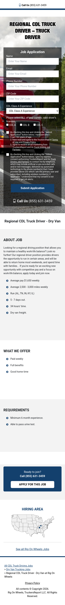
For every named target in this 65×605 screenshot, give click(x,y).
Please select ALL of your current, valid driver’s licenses (31, 119)
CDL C (38, 125)
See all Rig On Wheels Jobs (32, 549)
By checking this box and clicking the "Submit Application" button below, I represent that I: (34, 141)
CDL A (11, 125)
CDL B (24, 125)
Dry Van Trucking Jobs (18, 569)
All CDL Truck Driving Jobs (18, 565)
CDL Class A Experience (19, 106)
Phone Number (14, 81)
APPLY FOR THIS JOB (32, 484)
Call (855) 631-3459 (32, 476)
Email (9, 68)
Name (9, 56)
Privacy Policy (29, 142)
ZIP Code (11, 93)
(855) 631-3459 (34, 5)
